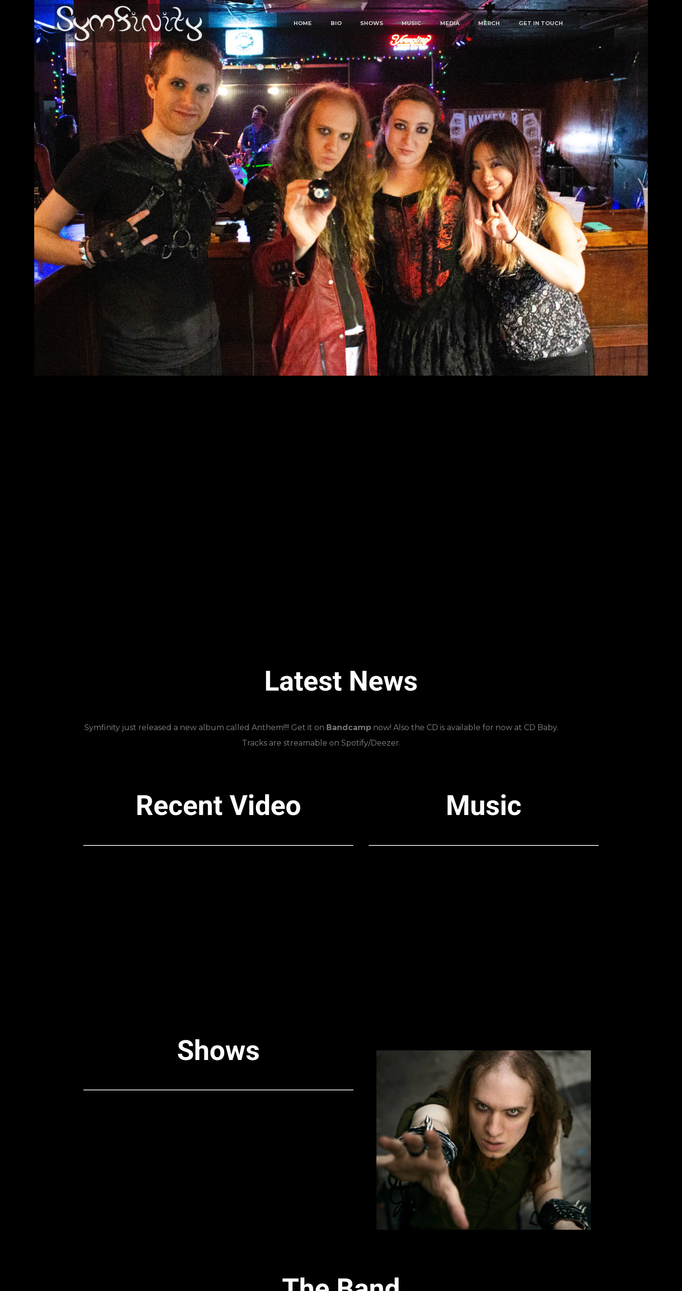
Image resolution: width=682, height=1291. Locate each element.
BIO (336, 23)
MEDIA (450, 23)
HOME (303, 23)
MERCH (489, 23)
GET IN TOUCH (541, 23)
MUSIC (411, 23)
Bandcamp (348, 727)
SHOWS (371, 23)
